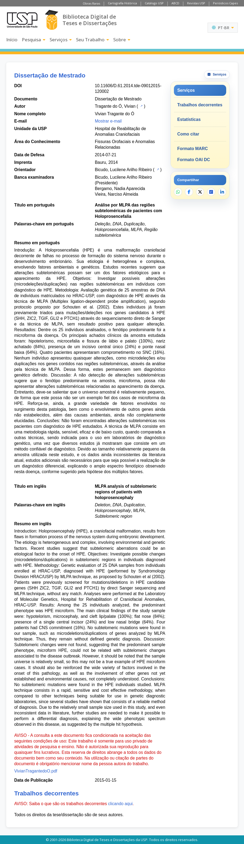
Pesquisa (33, 39)
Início (12, 39)
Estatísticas (189, 119)
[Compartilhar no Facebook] (189, 192)
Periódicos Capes (225, 3)
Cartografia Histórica (122, 3)
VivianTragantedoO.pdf (35, 771)
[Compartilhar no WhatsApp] (178, 192)
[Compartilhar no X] (200, 192)
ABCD (175, 3)
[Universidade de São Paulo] (22, 20)
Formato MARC (192, 148)
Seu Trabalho (92, 39)
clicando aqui (120, 803)
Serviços (61, 39)
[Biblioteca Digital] (52, 20)
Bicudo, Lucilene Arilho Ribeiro (123, 169)
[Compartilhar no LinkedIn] (222, 192)
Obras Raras (91, 3)
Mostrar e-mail (108, 121)
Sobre (121, 39)
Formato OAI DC (193, 159)
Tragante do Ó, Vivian (115, 106)
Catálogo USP (154, 3)
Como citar (188, 134)
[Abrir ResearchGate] (211, 192)
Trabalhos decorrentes (199, 105)
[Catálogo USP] (141, 106)
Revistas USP (196, 3)
